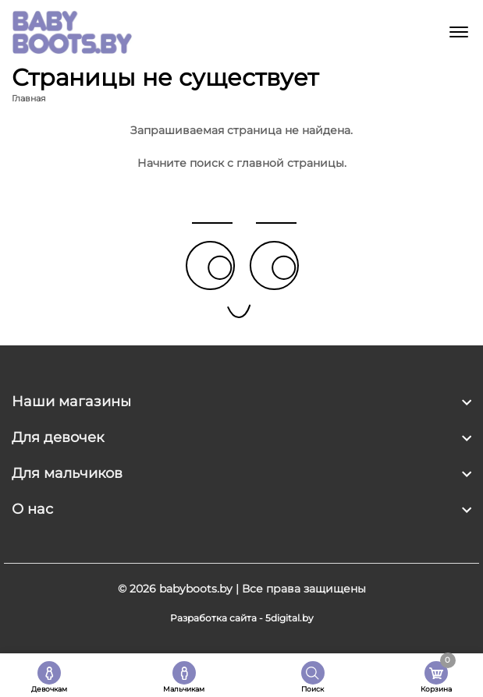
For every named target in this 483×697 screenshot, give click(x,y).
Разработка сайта (213, 618)
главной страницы (290, 163)
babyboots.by (196, 589)
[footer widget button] (241, 401)
